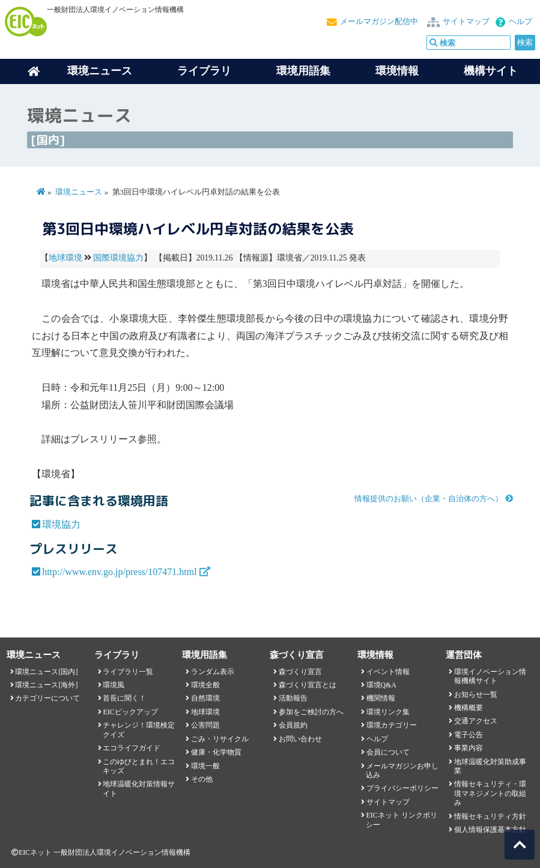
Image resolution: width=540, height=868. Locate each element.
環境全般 (205, 685)
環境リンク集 (388, 712)
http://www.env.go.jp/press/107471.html (119, 572)
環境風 (113, 685)
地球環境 (65, 257)
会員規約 (293, 725)
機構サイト (491, 71)
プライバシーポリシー (402, 788)
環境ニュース (78, 192)
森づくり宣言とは (307, 685)
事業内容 (468, 748)
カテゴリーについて (47, 698)
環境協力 (61, 524)
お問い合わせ (300, 739)
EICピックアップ (130, 712)
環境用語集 (303, 71)
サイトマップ (466, 21)
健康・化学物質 (216, 752)
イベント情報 (388, 672)
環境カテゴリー (391, 725)
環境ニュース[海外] (46, 685)
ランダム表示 (212, 672)
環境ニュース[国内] (46, 672)
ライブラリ (204, 71)
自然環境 (205, 698)
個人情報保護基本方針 (490, 829)
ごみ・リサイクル (220, 739)
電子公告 (468, 735)
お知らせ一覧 (475, 694)
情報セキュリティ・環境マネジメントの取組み (490, 793)
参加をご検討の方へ (311, 712)
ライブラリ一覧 (128, 672)
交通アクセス (475, 721)
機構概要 (468, 708)
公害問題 (205, 725)
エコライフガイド (131, 748)
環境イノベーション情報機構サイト (490, 676)
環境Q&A (381, 685)
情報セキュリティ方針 (490, 816)
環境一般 (205, 766)
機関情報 (380, 698)
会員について (388, 752)
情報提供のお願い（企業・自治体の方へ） (428, 499)
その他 (202, 779)
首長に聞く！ (124, 698)
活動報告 (293, 698)
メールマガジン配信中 (379, 21)
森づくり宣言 (300, 672)
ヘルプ (520, 21)
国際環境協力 (118, 257)
